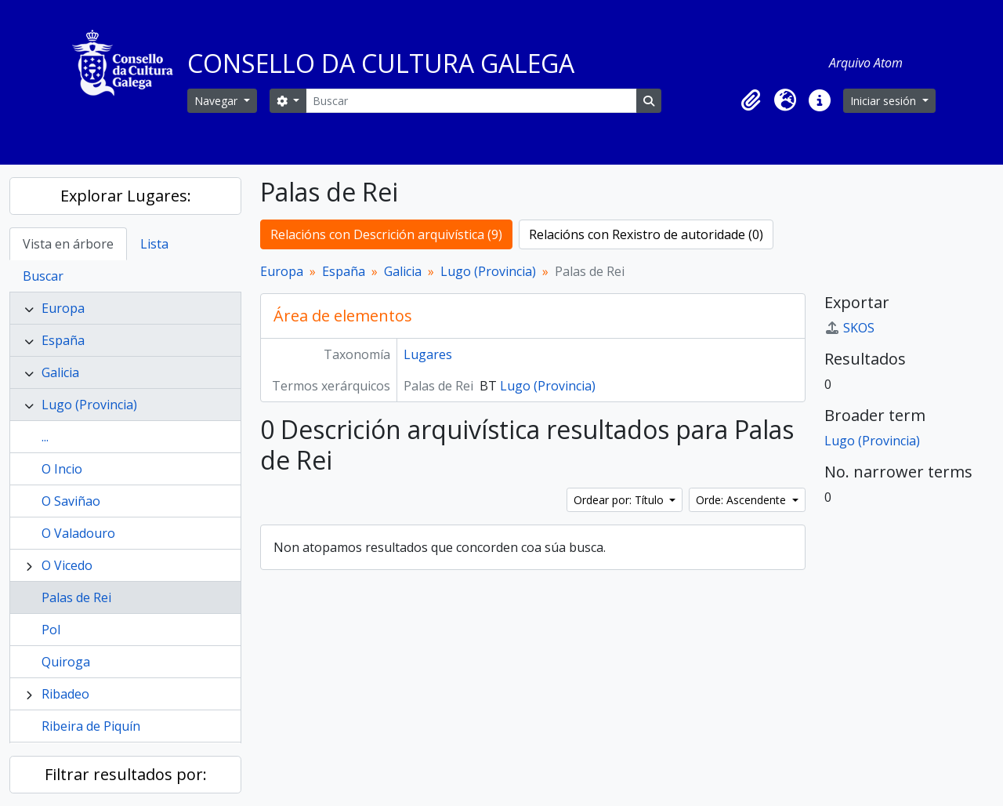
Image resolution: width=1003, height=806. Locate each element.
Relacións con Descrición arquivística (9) (386, 234)
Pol (51, 629)
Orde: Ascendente (742, 499)
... (45, 436)
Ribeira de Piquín (91, 726)
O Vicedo (67, 565)
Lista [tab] (154, 243)
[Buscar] (471, 101)
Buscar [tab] (43, 276)
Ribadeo (65, 694)
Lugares (428, 354)
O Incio (62, 468)
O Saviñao (71, 501)
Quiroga (66, 661)
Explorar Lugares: (125, 195)
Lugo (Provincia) (89, 404)
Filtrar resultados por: (126, 774)
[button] (750, 100)
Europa (63, 308)
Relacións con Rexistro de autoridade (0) (646, 234)
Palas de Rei (76, 597)
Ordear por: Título (620, 499)
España (63, 340)
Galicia (60, 372)
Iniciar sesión (884, 100)
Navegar (217, 100)
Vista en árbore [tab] (68, 243)
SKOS (849, 327)
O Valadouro (78, 533)
